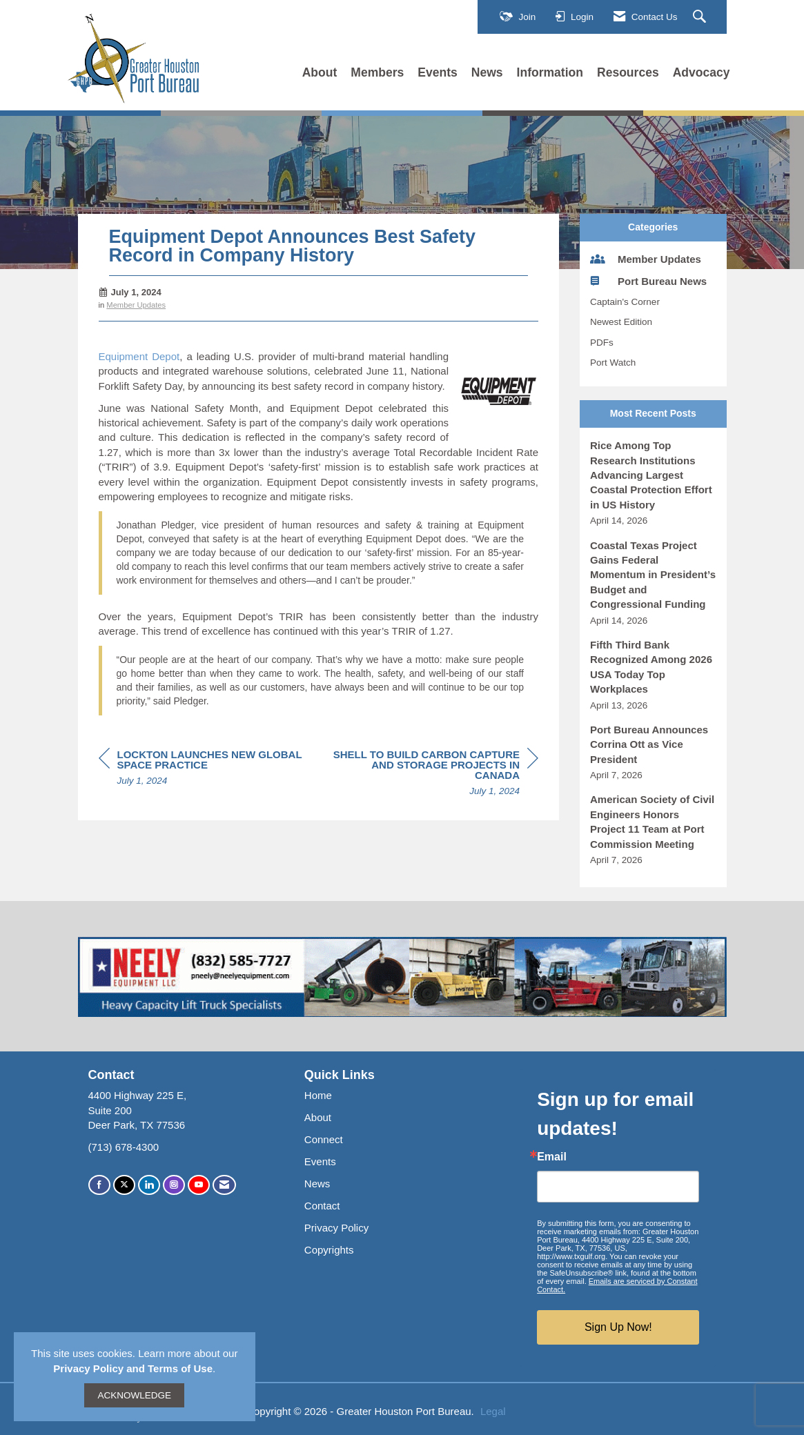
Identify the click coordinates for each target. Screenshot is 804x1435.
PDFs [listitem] (602, 342)
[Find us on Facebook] (99, 1185)
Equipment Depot (139, 356)
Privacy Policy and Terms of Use (133, 1368)
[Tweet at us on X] (124, 1185)
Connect (323, 1139)
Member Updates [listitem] (645, 259)
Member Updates (136, 305)
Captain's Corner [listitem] (625, 302)
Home (318, 1095)
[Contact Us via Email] (224, 1185)
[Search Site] (701, 17)
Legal (493, 1411)
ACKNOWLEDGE (134, 1395)
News (487, 72)
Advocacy (701, 72)
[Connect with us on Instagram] (174, 1185)
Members (377, 72)
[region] (434, 774)
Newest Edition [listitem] (621, 322)
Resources (628, 72)
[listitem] (653, 482)
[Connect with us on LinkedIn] (149, 1185)
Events (438, 72)
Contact (322, 1205)
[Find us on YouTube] (199, 1185)
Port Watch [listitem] (613, 362)
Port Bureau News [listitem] (648, 281)
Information (550, 72)
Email (552, 1156)
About (319, 72)
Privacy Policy (336, 1228)
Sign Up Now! (618, 1327)
